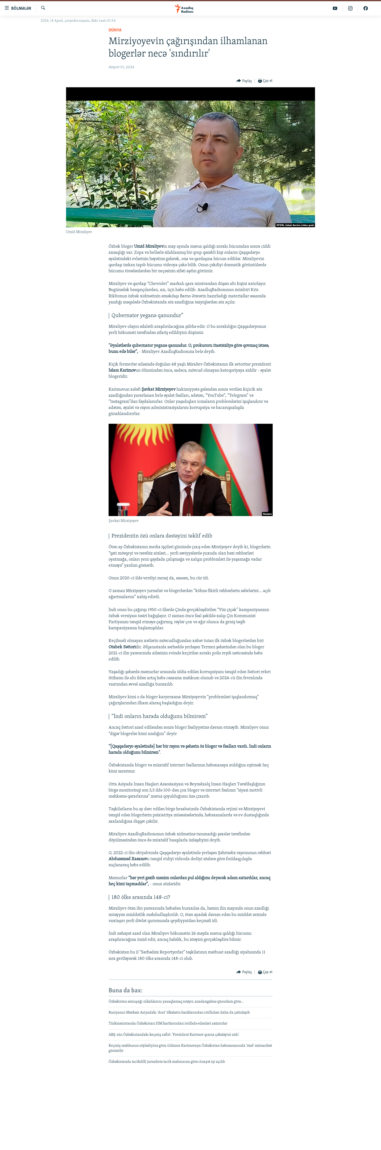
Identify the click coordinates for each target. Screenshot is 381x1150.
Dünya (115, 30)
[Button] (244, 81)
